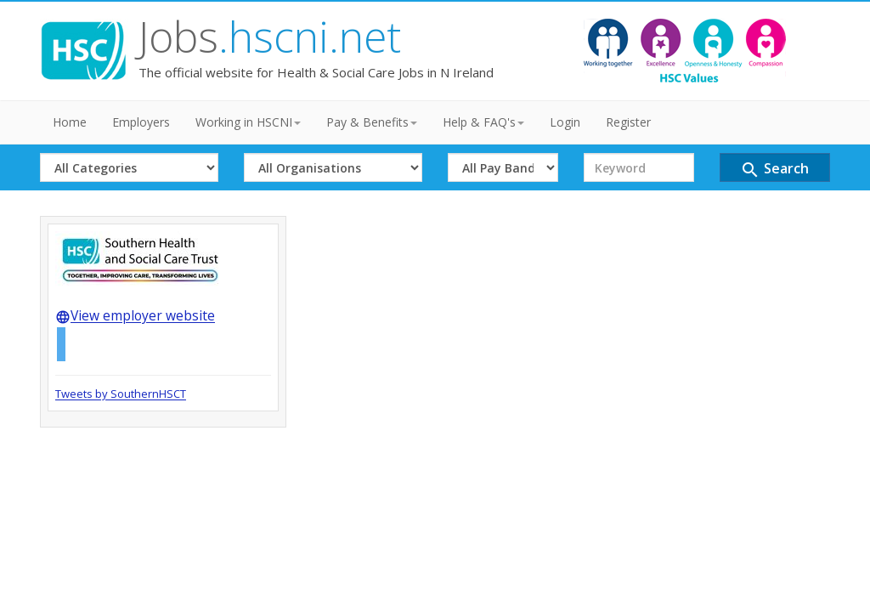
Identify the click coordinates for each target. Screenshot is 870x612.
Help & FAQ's (483, 122)
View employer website (135, 315)
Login (565, 122)
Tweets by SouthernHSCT (120, 393)
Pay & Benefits (371, 122)
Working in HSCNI (248, 122)
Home (70, 122)
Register (628, 122)
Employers (141, 122)
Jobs (269, 36)
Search (774, 169)
